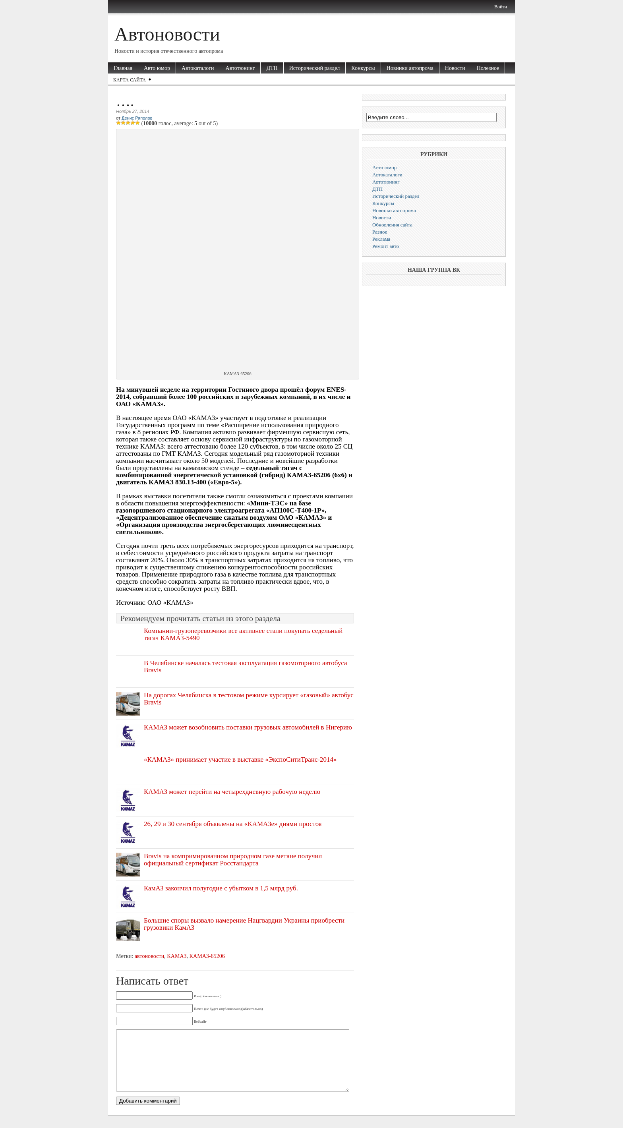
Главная (123, 68)
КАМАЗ (176, 956)
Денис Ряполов (137, 118)
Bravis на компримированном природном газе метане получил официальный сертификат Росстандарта (233, 859)
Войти (500, 7)
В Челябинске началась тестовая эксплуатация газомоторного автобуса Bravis (245, 666)
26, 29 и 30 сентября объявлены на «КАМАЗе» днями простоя (233, 824)
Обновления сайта (392, 225)
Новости (455, 68)
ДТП (271, 68)
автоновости (149, 956)
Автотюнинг (240, 68)
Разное (379, 232)
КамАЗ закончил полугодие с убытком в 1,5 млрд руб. (221, 888)
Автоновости (167, 34)
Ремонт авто (385, 246)
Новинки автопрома (410, 68)
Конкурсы (363, 68)
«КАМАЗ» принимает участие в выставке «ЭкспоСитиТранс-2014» (240, 759)
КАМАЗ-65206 (207, 956)
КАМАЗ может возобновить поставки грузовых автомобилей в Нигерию (248, 727)
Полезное (488, 68)
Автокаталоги (198, 68)
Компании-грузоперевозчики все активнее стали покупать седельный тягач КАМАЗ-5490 (243, 634)
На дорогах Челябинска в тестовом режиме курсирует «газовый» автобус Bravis (249, 698)
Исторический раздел (314, 68)
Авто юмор (157, 68)
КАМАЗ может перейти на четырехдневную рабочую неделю (232, 791)
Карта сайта (129, 80)
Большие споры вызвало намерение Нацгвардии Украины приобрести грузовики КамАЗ (244, 924)
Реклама (381, 239)
